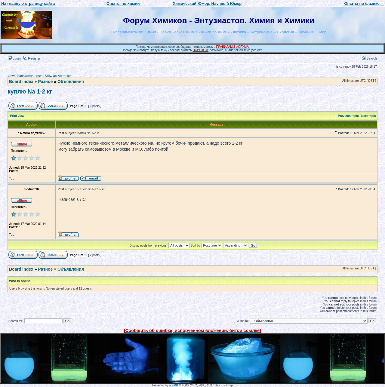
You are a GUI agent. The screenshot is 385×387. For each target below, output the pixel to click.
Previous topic (348, 116)
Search (369, 58)
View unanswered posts (25, 76)
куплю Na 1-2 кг (30, 91)
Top (11, 178)
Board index (21, 81)
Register (31, 58)
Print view (17, 116)
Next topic (368, 116)
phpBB (173, 385)
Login (14, 58)
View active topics (58, 76)
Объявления (70, 81)
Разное (45, 81)
